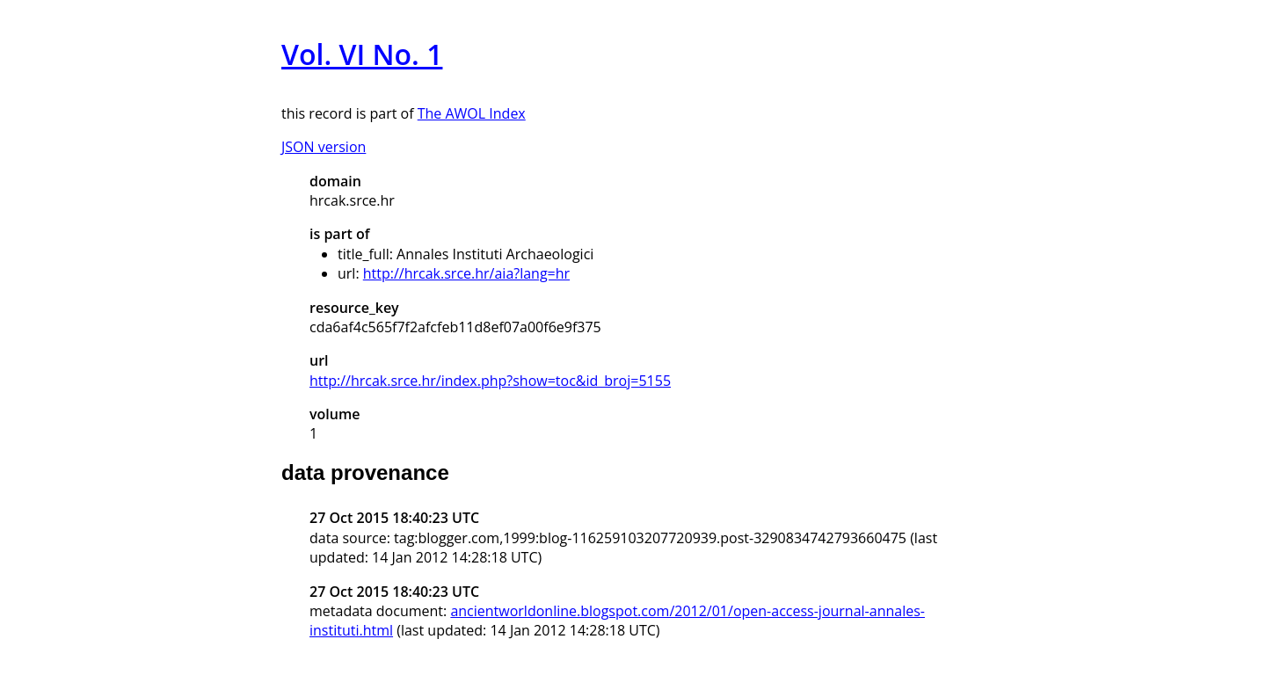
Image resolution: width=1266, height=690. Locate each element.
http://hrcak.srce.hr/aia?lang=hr (466, 273)
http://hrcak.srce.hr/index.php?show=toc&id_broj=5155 (490, 380)
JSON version (323, 146)
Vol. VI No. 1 (361, 54)
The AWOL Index (472, 113)
